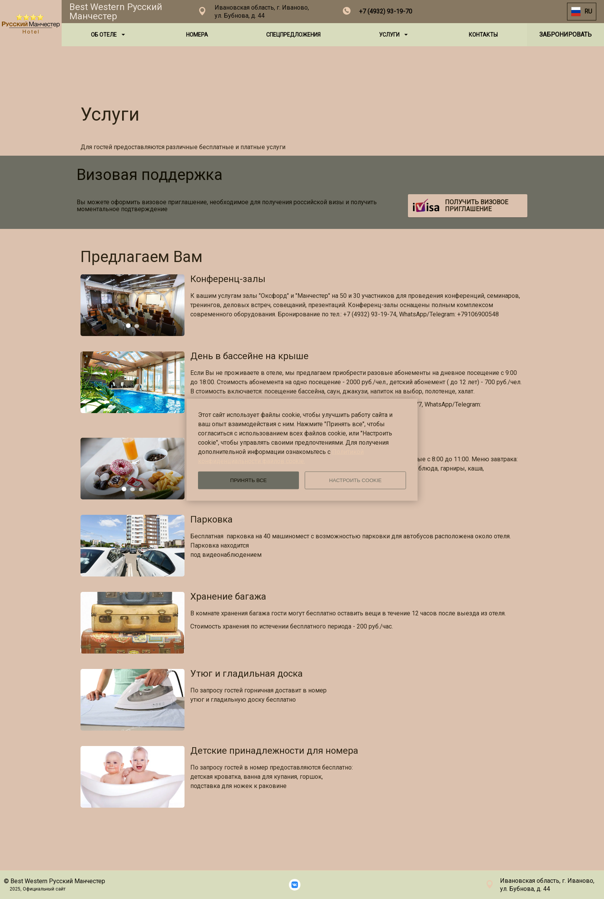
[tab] (128, 325)
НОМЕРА (197, 35)
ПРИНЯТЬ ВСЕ (248, 480)
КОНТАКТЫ (483, 35)
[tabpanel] (133, 305)
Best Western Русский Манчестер (115, 12)
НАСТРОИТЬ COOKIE (355, 480)
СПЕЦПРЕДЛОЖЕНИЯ (293, 35)
